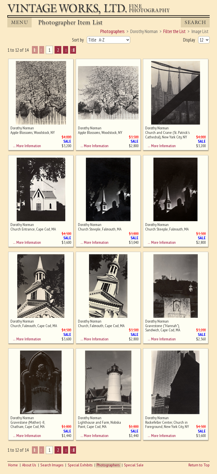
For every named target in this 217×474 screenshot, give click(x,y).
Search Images (52, 465)
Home (13, 465)
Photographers (108, 465)
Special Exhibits (80, 465)
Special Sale (134, 465)
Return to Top (199, 465)
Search (195, 22)
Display (189, 40)
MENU (19, 22)
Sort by (78, 40)
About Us (29, 465)
